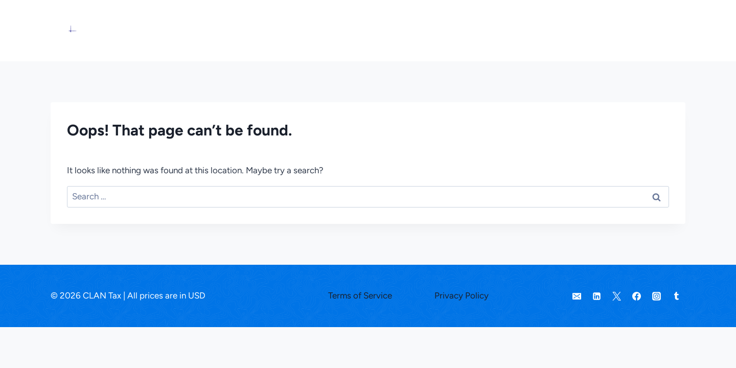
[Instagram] (656, 296)
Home (447, 30)
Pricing (535, 30)
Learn (574, 30)
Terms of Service (360, 295)
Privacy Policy (461, 295)
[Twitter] (617, 296)
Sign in (652, 30)
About (611, 30)
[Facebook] (637, 296)
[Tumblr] (676, 296)
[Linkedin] (597, 296)
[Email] (577, 296)
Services (490, 30)
